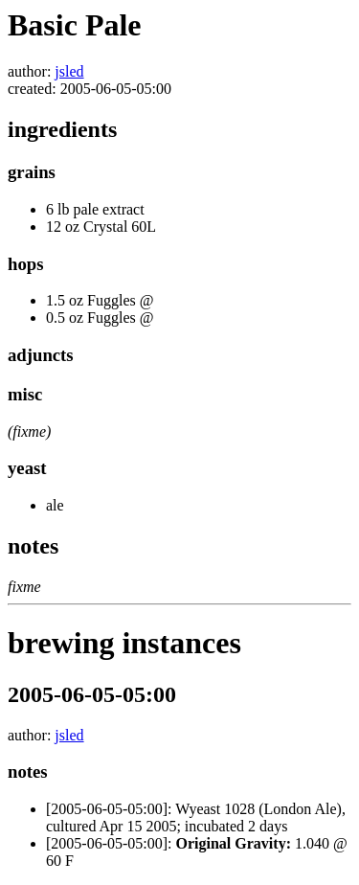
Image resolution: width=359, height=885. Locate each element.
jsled (69, 71)
